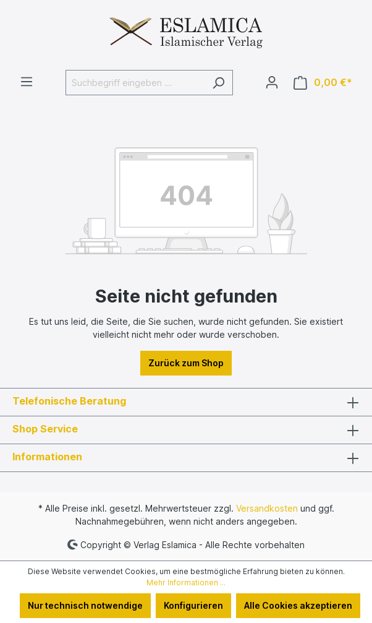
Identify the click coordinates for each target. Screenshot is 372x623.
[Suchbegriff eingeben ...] (135, 82)
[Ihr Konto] (272, 82)
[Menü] (26, 81)
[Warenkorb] (323, 83)
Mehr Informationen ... (186, 582)
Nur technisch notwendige (85, 605)
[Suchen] (218, 82)
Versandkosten (267, 508)
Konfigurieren (193, 605)
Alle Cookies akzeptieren (298, 605)
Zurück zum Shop (186, 363)
